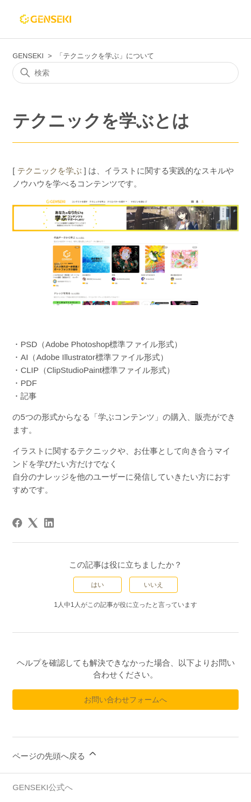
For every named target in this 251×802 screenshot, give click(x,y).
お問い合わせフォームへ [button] (125, 699)
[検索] (125, 73)
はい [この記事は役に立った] (97, 585)
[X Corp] (33, 523)
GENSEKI (28, 56)
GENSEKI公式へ (42, 787)
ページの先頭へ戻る (55, 754)
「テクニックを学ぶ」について (105, 56)
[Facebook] (17, 523)
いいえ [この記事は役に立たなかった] (153, 585)
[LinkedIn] (49, 523)
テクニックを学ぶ (49, 170)
